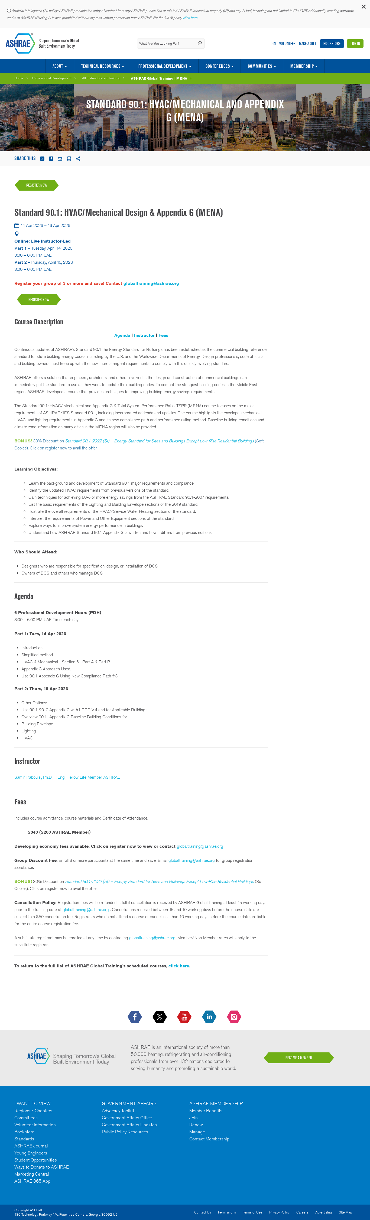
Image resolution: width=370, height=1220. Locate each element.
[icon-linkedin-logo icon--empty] (210, 1017)
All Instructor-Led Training (101, 78)
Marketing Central (31, 1174)
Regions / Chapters (33, 1110)
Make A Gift (307, 43)
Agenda (122, 335)
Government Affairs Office (127, 1117)
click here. (191, 17)
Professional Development (162, 66)
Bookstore (331, 43)
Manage (197, 1131)
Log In (355, 43)
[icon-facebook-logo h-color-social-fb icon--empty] (135, 1017)
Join (272, 43)
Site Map (345, 1212)
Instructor (144, 335)
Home (18, 78)
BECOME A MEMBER (298, 1057)
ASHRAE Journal (31, 1146)
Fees (163, 335)
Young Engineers (30, 1153)
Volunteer (287, 43)
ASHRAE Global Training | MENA (159, 78)
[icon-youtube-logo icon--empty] (185, 1017)
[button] (363, 8)
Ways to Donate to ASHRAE (41, 1167)
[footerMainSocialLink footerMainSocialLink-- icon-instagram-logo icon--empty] (235, 1017)
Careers (302, 1212)
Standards (24, 1138)
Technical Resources (100, 66)
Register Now (36, 185)
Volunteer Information (35, 1124)
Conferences (218, 66)
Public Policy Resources (125, 1131)
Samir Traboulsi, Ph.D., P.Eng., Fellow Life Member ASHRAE (67, 777)
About (58, 66)
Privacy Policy (279, 1212)
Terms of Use (252, 1212)
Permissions (227, 1212)
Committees (26, 1117)
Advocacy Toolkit (118, 1110)
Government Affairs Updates (129, 1124)
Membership (302, 66)
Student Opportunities (35, 1160)
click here (178, 965)
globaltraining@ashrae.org (151, 283)
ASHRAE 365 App (32, 1181)
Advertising (323, 1212)
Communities (260, 66)
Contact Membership (209, 1138)
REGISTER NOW (38, 299)
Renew (196, 1124)
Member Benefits (205, 1110)
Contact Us (202, 1212)
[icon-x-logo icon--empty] (160, 1017)
